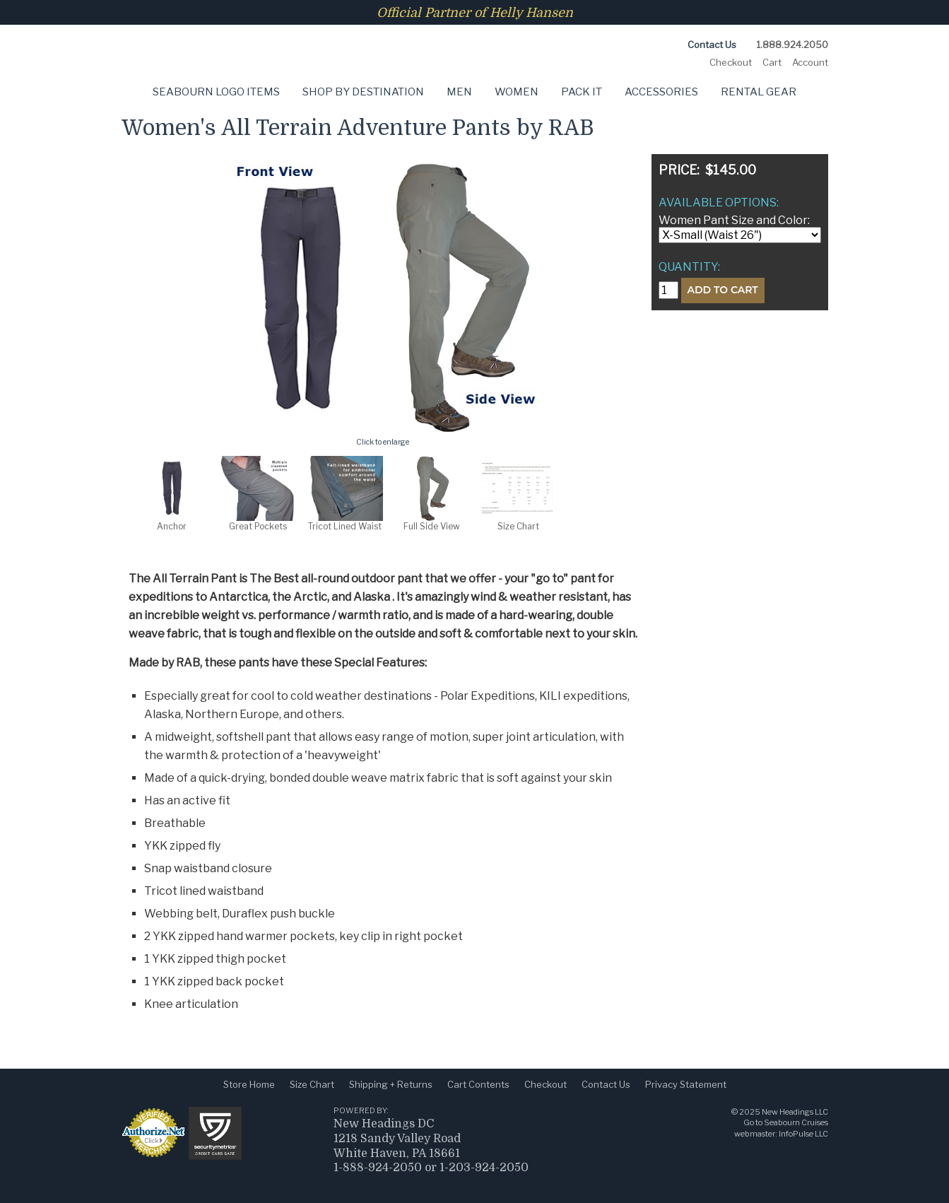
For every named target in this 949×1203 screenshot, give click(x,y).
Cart (772, 62)
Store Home (249, 1084)
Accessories (661, 92)
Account (810, 62)
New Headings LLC (795, 1112)
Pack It (581, 92)
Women (516, 92)
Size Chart (312, 1084)
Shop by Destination (363, 92)
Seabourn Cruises (796, 1122)
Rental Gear (758, 92)
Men (459, 92)
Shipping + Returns (390, 1084)
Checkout (730, 62)
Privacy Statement (685, 1084)
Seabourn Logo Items (216, 92)
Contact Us (712, 44)
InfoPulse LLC (803, 1134)
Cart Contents (478, 1084)
